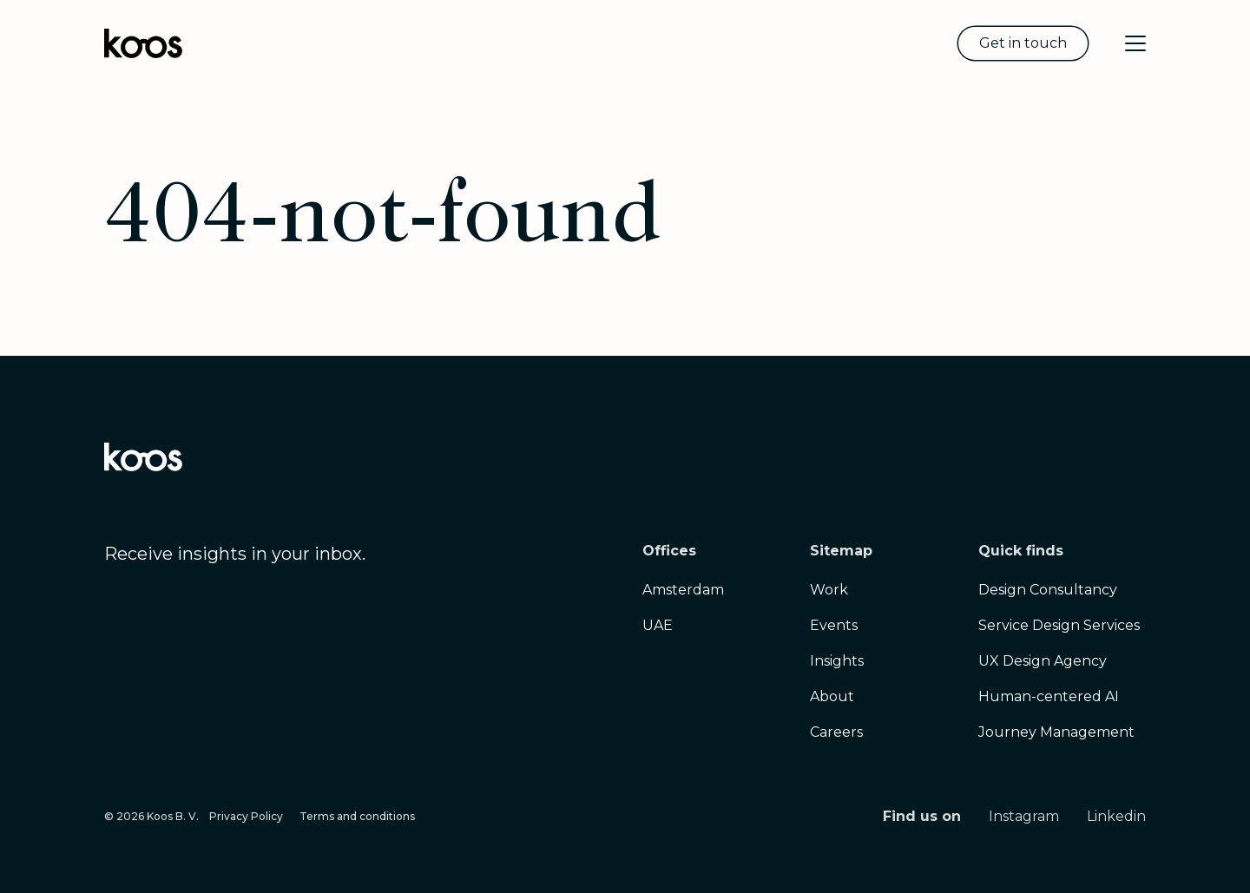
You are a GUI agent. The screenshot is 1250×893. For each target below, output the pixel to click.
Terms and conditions (357, 816)
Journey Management (1056, 732)
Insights (837, 661)
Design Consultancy (1047, 589)
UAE (657, 625)
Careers (836, 732)
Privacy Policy (246, 816)
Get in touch (1023, 43)
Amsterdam (683, 589)
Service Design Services (1059, 625)
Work (829, 589)
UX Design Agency (1042, 661)
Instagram (1024, 816)
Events (834, 625)
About (832, 696)
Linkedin (1116, 816)
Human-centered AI (1048, 696)
